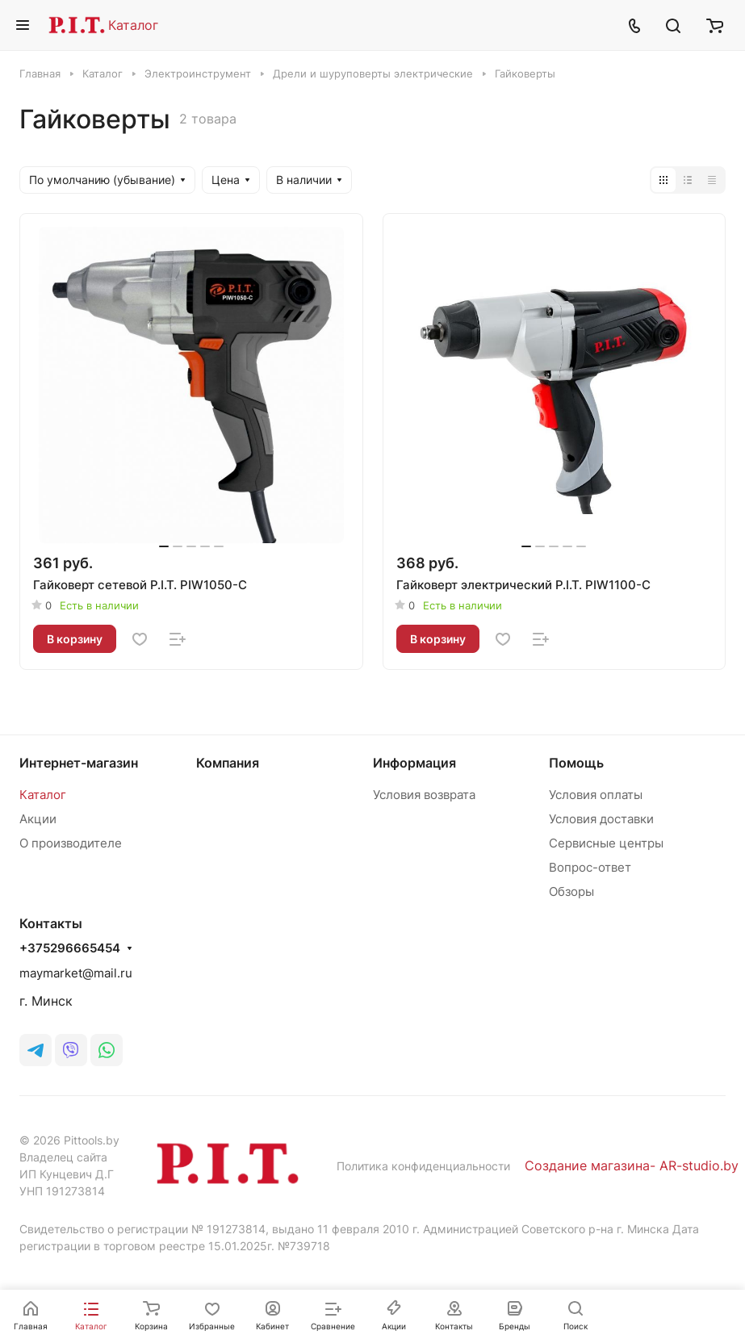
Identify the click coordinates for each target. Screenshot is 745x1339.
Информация (414, 763)
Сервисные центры (606, 843)
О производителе (70, 843)
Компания (227, 763)
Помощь (576, 763)
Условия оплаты (595, 794)
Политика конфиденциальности (423, 1166)
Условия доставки (601, 818)
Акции (38, 818)
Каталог (133, 25)
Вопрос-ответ (590, 867)
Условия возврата (424, 794)
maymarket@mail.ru (75, 973)
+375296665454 (69, 948)
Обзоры (571, 891)
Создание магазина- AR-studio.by (632, 1165)
